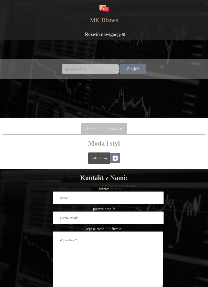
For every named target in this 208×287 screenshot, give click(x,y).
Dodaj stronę (98, 158)
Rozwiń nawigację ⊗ (105, 34)
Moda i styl (116, 128)
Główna (89, 128)
